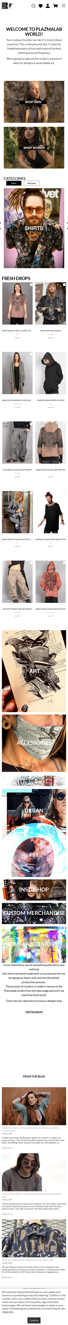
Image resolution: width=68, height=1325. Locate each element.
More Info (7, 1311)
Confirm (34, 1320)
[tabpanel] (34, 228)
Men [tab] (13, 183)
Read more (7, 1147)
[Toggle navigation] (63, 5)
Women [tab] (31, 183)
